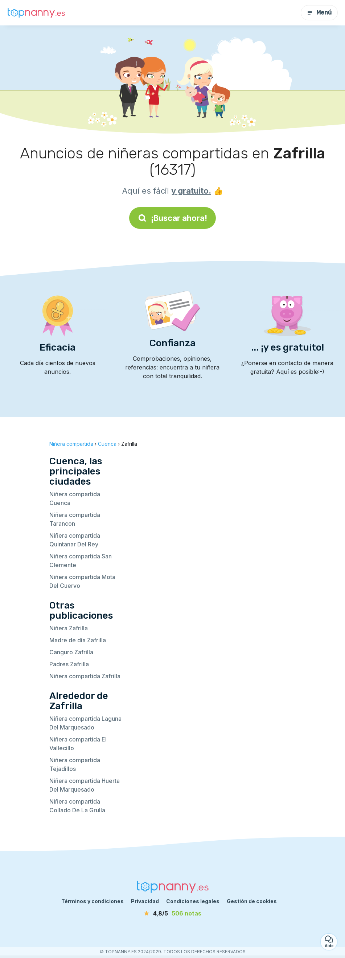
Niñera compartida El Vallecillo (78, 744)
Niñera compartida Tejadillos (74, 764)
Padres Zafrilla (69, 664)
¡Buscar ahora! (172, 218)
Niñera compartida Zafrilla (84, 676)
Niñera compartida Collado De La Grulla (77, 806)
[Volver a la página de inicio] (36, 13)
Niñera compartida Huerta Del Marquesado (84, 785)
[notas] (172, 913)
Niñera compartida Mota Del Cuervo (82, 581)
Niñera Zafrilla (68, 628)
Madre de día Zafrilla (77, 640)
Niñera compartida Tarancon (74, 519)
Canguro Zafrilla (71, 652)
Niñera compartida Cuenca (74, 498)
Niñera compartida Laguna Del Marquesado (85, 723)
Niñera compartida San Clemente (80, 561)
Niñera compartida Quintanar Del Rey (74, 540)
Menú (319, 12)
